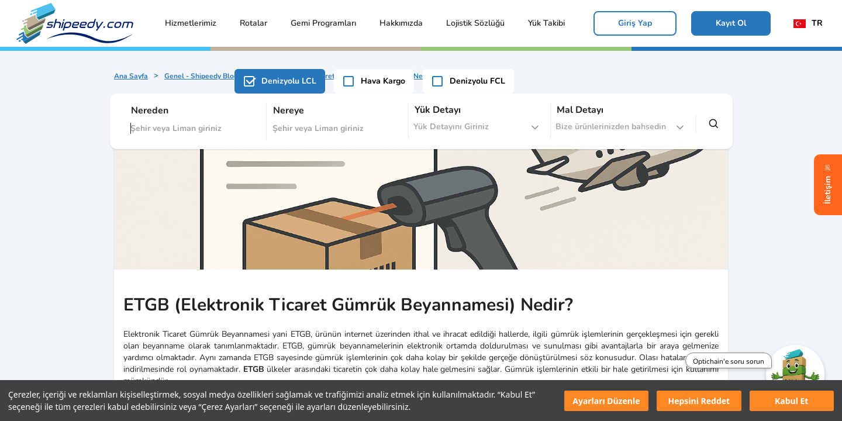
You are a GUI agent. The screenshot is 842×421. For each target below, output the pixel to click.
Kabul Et (791, 400)
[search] (714, 124)
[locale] (810, 23)
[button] (190, 23)
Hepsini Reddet (699, 400)
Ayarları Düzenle (606, 400)
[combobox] (194, 121)
